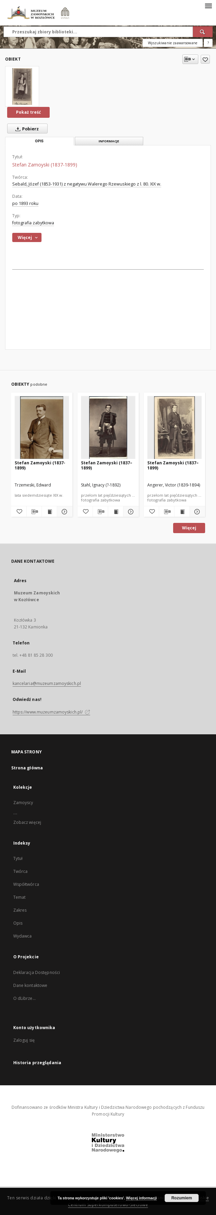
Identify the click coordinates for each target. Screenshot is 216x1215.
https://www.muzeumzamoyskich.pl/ (51, 712)
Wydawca (22, 936)
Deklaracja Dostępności (36, 972)
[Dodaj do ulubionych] (205, 59)
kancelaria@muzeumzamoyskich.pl (47, 683)
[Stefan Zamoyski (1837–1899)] (108, 427)
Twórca (20, 871)
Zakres (20, 910)
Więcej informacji (141, 1198)
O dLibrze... (24, 998)
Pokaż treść (28, 112)
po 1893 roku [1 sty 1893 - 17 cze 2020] (25, 203)
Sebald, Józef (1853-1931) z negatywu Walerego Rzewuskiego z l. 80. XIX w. (86, 184)
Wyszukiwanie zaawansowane (172, 43)
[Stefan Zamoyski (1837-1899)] (22, 86)
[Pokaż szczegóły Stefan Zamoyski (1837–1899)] (129, 511)
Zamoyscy (23, 802)
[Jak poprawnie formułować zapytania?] (208, 43)
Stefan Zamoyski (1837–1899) (106, 465)
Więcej (189, 528)
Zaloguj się (24, 1040)
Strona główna (27, 768)
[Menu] (208, 5)
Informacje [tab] (109, 141)
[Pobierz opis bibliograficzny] (34, 511)
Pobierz (26, 129)
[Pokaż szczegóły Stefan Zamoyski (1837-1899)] (63, 511)
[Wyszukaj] (203, 31)
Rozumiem (181, 1198)
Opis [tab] (39, 141)
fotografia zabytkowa (33, 223)
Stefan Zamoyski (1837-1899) (40, 465)
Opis (17, 923)
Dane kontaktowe (30, 985)
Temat (19, 897)
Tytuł (18, 858)
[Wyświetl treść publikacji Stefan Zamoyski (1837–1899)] (115, 511)
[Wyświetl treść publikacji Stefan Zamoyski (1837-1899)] (49, 511)
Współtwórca (26, 884)
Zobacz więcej (27, 822)
